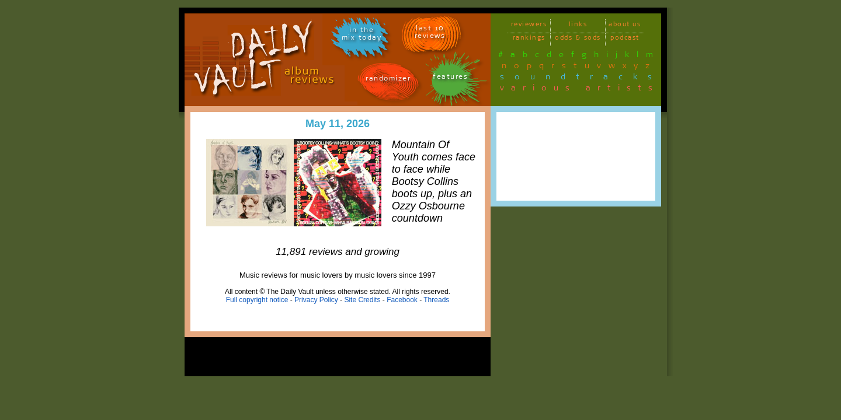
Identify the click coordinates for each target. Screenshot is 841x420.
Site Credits (362, 300)
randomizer (388, 80)
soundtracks (581, 78)
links (578, 26)
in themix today (362, 35)
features (450, 78)
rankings (529, 39)
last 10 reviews (430, 33)
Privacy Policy (316, 300)
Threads (436, 300)
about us (625, 26)
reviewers (529, 26)
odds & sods (578, 39)
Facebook (402, 300)
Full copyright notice (257, 300)
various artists (579, 89)
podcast (625, 39)
